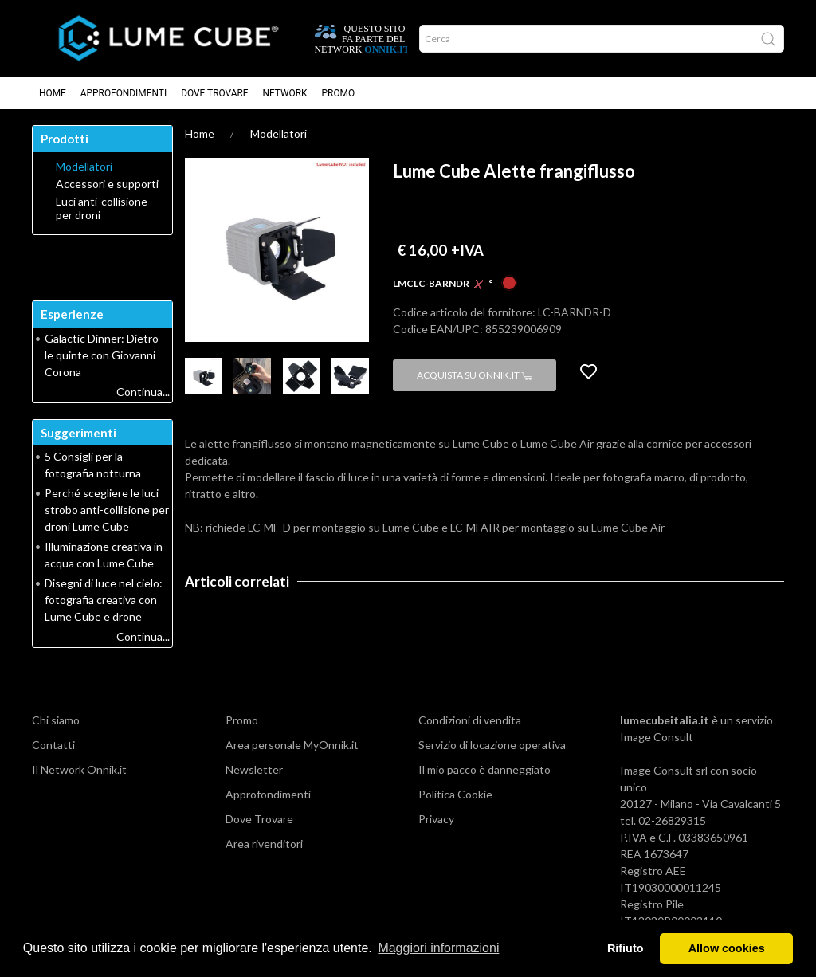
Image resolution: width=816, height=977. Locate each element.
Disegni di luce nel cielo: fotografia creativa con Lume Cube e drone (104, 599)
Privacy (436, 819)
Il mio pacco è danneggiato (484, 769)
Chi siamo (56, 720)
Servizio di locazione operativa (492, 744)
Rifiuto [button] (625, 948)
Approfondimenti (123, 93)
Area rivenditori (264, 843)
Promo (338, 93)
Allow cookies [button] (726, 948)
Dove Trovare (214, 93)
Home (52, 93)
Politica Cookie (455, 794)
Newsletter (254, 769)
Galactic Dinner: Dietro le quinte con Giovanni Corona (102, 355)
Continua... (143, 391)
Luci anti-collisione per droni (101, 208)
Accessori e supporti (107, 184)
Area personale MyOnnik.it (292, 744)
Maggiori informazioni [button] (438, 948)
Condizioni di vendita (469, 720)
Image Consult (656, 737)
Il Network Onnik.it (79, 769)
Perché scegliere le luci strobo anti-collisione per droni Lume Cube (107, 509)
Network (285, 93)
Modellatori (278, 133)
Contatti (53, 744)
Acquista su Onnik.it (474, 375)
